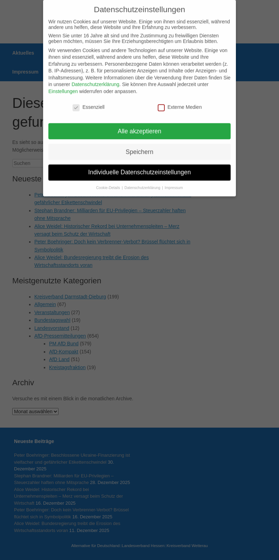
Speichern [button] (140, 142)
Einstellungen (63, 82)
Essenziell (88, 98)
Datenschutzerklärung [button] (142, 179)
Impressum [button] (174, 179)
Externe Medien (180, 98)
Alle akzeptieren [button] (140, 122)
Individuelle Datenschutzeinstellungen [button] (139, 163)
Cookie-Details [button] (108, 179)
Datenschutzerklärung (95, 75)
